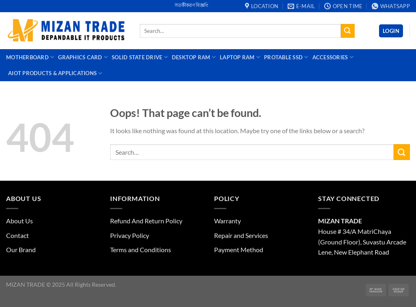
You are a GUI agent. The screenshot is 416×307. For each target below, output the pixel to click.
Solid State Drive (140, 57)
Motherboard (30, 57)
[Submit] (348, 31)
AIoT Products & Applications (55, 73)
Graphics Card (83, 57)
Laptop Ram (240, 57)
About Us (19, 221)
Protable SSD (286, 57)
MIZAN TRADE (340, 221)
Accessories (332, 57)
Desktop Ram (194, 57)
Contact (17, 235)
